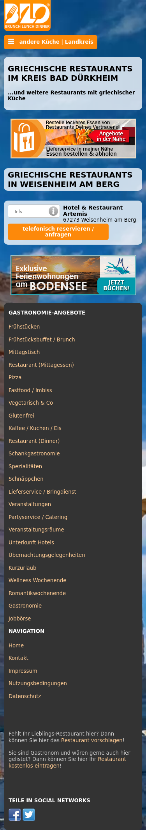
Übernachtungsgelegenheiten (47, 555)
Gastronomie (25, 606)
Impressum (23, 671)
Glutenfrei (21, 416)
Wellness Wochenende (37, 580)
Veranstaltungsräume (36, 530)
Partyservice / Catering (38, 517)
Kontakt (18, 658)
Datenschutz (25, 696)
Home (16, 646)
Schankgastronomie (34, 454)
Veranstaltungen (30, 504)
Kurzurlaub (22, 568)
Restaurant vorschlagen (92, 740)
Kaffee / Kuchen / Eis (35, 428)
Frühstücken (24, 327)
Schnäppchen (26, 479)
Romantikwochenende (37, 593)
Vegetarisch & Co (31, 403)
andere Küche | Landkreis (50, 42)
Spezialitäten (25, 466)
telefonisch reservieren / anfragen (58, 232)
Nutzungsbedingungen (38, 683)
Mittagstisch (24, 352)
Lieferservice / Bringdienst (42, 492)
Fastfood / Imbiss (30, 390)
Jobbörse (20, 619)
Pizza (15, 377)
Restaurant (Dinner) (34, 441)
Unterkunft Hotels (31, 543)
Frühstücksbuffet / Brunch (42, 340)
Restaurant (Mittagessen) (41, 365)
